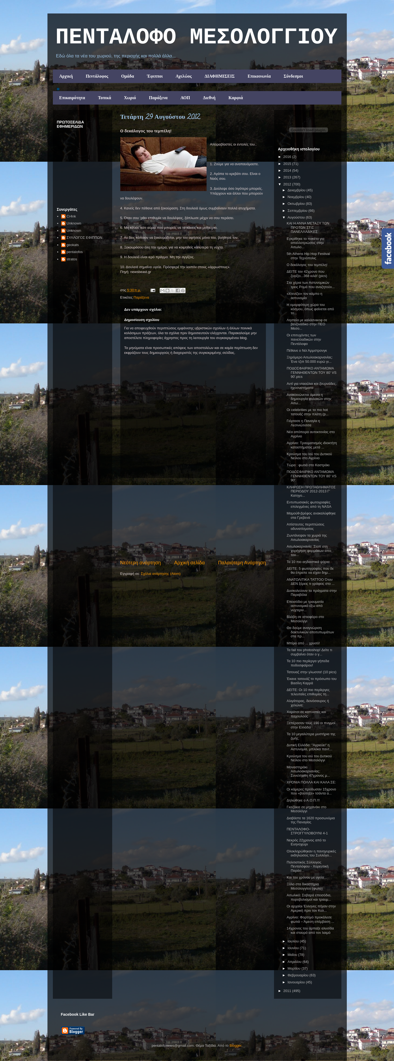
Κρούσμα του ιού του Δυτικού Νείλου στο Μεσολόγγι (309, 758)
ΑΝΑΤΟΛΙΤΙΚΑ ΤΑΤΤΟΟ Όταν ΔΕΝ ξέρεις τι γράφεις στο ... (311, 582)
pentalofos (75, 252)
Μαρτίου (294, 968)
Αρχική (66, 76)
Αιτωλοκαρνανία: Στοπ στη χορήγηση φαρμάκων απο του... (309, 550)
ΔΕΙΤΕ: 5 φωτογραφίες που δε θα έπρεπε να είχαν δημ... (310, 570)
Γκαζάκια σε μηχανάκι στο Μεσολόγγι (306, 809)
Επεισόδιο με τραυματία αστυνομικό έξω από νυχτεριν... (305, 606)
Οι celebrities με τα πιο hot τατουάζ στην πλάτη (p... (307, 412)
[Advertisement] (193, 518)
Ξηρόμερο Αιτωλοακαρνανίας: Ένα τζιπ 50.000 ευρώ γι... (310, 359)
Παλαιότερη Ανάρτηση (242, 562)
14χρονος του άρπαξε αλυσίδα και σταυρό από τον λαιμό (310, 930)
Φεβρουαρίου (298, 975)
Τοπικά (104, 97)
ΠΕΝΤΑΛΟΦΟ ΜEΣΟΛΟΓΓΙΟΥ (197, 37)
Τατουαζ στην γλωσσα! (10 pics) (311, 672)
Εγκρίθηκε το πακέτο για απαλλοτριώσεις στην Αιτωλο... (305, 243)
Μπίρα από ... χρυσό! (303, 643)
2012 (287, 184)
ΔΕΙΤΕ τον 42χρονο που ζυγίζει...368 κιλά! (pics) (307, 273)
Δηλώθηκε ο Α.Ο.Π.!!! (303, 800)
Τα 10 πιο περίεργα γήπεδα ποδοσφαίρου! (308, 663)
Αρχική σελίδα (189, 562)
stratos (72, 259)
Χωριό (130, 97)
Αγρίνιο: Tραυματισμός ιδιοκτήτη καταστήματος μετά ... (312, 445)
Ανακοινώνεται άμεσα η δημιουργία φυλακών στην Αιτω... (309, 399)
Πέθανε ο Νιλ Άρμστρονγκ (307, 350)
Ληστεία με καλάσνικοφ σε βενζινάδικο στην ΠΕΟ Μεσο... (307, 324)
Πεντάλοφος (97, 76)
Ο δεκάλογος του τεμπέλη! (307, 265)
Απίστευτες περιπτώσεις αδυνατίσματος (305, 526)
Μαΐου (292, 955)
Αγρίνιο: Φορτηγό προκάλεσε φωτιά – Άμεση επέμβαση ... (310, 919)
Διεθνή (209, 97)
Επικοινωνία (259, 76)
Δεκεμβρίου (296, 190)
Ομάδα (127, 76)
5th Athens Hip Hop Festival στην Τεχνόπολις (308, 256)
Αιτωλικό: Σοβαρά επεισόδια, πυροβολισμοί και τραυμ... (309, 897)
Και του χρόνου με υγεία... (307, 877)
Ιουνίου (293, 948)
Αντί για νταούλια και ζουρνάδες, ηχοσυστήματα (312, 386)
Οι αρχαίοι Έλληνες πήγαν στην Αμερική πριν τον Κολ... (311, 908)
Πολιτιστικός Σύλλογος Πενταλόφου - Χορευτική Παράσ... (307, 866)
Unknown (74, 223)
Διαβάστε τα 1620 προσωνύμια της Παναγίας (311, 820)
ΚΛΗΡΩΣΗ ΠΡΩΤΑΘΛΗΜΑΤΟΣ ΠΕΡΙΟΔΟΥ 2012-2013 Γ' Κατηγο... (311, 491)
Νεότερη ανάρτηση (140, 562)
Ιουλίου (293, 941)
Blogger (235, 1045)
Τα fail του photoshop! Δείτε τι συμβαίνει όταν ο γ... (309, 652)
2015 (287, 164)
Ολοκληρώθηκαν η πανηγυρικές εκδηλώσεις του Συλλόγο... (311, 853)
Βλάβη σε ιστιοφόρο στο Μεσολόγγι (305, 619)
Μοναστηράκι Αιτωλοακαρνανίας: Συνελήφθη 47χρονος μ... (308, 771)
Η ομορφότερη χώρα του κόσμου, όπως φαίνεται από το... (310, 309)
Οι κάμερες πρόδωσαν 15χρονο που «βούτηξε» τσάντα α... (311, 791)
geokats (73, 245)
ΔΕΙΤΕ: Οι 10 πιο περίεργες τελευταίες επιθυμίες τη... (308, 692)
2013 (287, 177)
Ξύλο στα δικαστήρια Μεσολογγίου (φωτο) (305, 886)
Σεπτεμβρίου (297, 211)
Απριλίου (294, 962)
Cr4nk (71, 216)
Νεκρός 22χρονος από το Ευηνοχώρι (306, 842)
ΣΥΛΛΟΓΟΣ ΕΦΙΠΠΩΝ (84, 238)
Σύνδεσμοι (293, 76)
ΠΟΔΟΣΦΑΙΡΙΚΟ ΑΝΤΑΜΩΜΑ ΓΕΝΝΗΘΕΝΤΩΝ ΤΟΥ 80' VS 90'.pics (312, 372)
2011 (287, 991)
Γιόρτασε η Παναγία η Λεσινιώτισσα (303, 423)
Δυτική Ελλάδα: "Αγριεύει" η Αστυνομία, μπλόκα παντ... (309, 747)
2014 (287, 170)
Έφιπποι (155, 76)
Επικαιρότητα (72, 97)
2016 (287, 157)
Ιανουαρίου (296, 982)
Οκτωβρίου (296, 204)
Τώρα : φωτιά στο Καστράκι (308, 465)
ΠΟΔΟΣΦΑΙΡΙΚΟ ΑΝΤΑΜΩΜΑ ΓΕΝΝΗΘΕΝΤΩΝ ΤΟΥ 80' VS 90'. (312, 476)
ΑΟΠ (185, 97)
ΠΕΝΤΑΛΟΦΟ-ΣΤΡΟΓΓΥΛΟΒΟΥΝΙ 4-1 (307, 831)
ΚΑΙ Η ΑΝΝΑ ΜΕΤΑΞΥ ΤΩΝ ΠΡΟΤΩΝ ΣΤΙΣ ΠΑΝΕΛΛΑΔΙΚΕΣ (308, 227)
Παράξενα (158, 97)
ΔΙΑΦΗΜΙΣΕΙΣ (220, 76)
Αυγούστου (296, 217)
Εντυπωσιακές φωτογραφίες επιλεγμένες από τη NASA (309, 504)
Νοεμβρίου (296, 197)
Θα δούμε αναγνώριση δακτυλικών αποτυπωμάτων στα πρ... (310, 632)
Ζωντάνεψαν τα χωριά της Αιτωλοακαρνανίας (307, 537)
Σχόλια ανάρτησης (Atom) (160, 574)
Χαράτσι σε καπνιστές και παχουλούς (306, 714)
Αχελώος (183, 76)
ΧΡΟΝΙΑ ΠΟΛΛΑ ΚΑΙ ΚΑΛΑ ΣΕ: (311, 782)
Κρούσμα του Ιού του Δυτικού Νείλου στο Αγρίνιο (309, 456)
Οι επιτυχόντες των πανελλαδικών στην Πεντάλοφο (304, 339)
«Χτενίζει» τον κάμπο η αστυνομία (304, 296)
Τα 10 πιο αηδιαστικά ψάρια (308, 562)
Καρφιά (235, 97)
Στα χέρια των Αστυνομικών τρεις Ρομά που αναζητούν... (311, 285)
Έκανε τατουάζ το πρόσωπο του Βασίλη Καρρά (312, 681)
